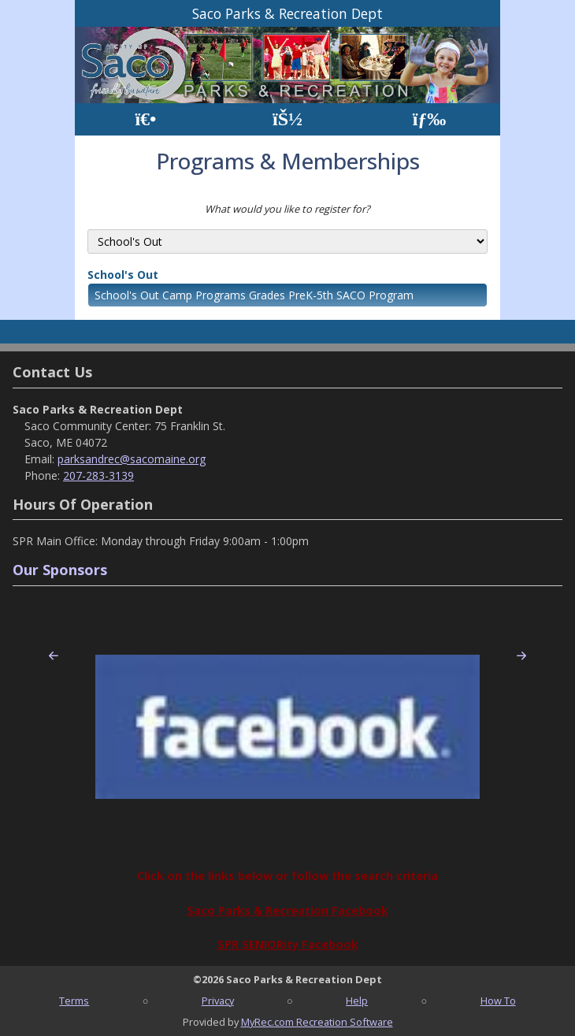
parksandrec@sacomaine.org (132, 458)
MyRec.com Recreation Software (317, 1022)
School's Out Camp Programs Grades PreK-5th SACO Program (254, 295)
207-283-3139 (98, 475)
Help (357, 1000)
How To (498, 1000)
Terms (74, 1000)
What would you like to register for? (287, 209)
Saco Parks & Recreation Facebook (287, 910)
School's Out (122, 274)
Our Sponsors (60, 569)
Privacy (218, 1000)
